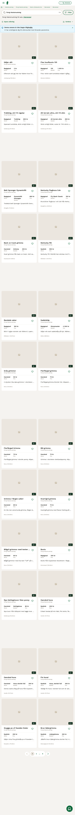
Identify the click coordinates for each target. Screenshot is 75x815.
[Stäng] (72, 27)
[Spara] (32, 63)
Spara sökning (8, 22)
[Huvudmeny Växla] (3, 3)
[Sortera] (68, 22)
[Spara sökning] (69, 809)
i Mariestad (27, 17)
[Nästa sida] (48, 754)
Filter (68, 12)
